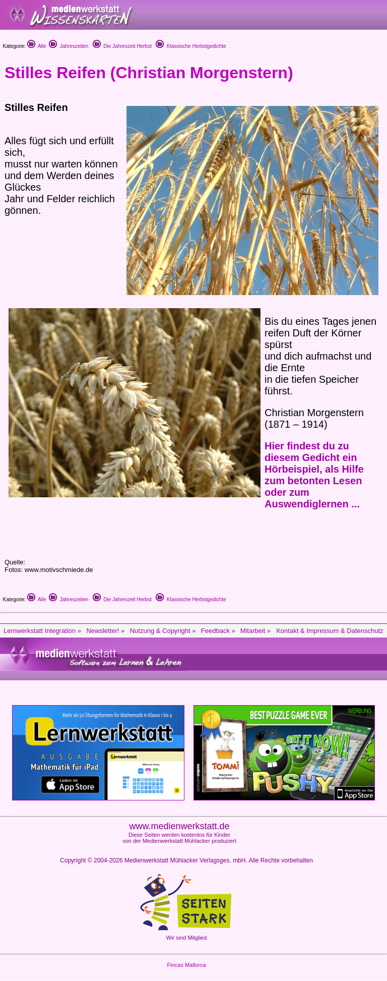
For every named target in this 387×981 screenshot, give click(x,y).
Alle (36, 46)
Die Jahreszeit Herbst (122, 46)
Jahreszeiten (68, 46)
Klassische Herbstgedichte (191, 46)
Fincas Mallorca (186, 965)
